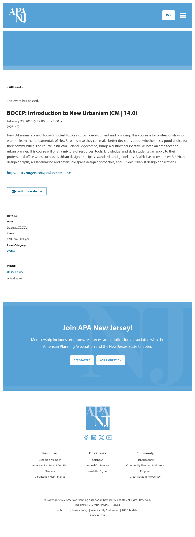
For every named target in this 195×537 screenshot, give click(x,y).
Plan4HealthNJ (145, 460)
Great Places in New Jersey (145, 476)
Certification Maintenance (50, 476)
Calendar (97, 460)
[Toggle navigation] (183, 15)
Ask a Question (110, 360)
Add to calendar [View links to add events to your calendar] (27, 191)
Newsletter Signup (97, 471)
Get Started (82, 360)
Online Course (15, 272)
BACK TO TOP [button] (97, 515)
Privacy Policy (80, 510)
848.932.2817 (129, 510)
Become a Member (50, 460)
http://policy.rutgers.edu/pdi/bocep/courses (39, 172)
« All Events (15, 87)
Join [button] (169, 15)
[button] (85, 437)
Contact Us (61, 510)
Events (11, 250)
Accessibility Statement (105, 510)
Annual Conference (97, 465)
